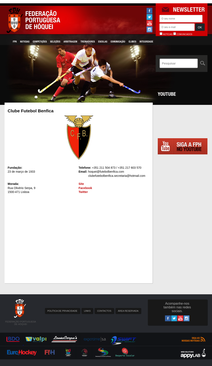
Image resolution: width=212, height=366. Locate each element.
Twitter (83, 192)
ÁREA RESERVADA (128, 311)
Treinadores (88, 42)
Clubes (132, 42)
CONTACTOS (104, 311)
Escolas (102, 42)
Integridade (146, 42)
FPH (15, 42)
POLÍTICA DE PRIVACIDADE (62, 311)
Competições (40, 42)
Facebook (85, 188)
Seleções (55, 42)
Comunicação (118, 42)
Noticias (24, 42)
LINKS (87, 311)
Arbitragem (70, 42)
